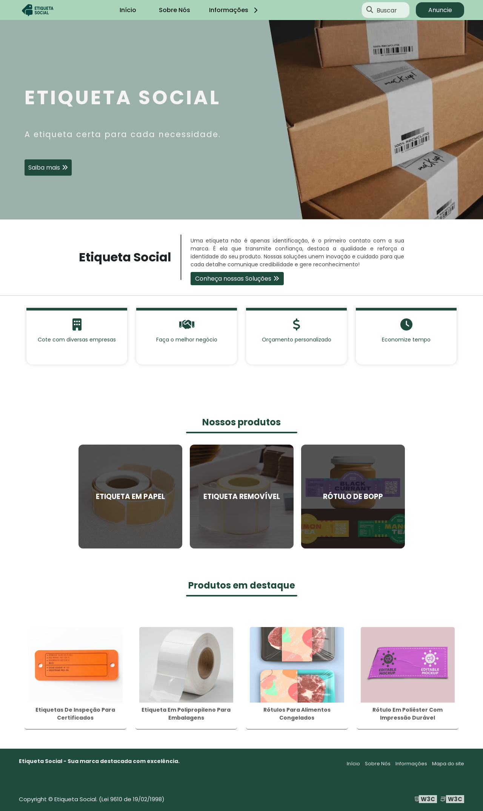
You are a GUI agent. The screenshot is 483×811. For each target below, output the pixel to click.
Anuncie (440, 10)
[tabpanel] (241, 119)
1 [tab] (241, 210)
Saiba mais (44, 167)
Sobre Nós (174, 10)
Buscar (387, 10)
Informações (234, 10)
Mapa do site (448, 763)
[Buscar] (369, 10)
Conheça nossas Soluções (233, 278)
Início (128, 10)
